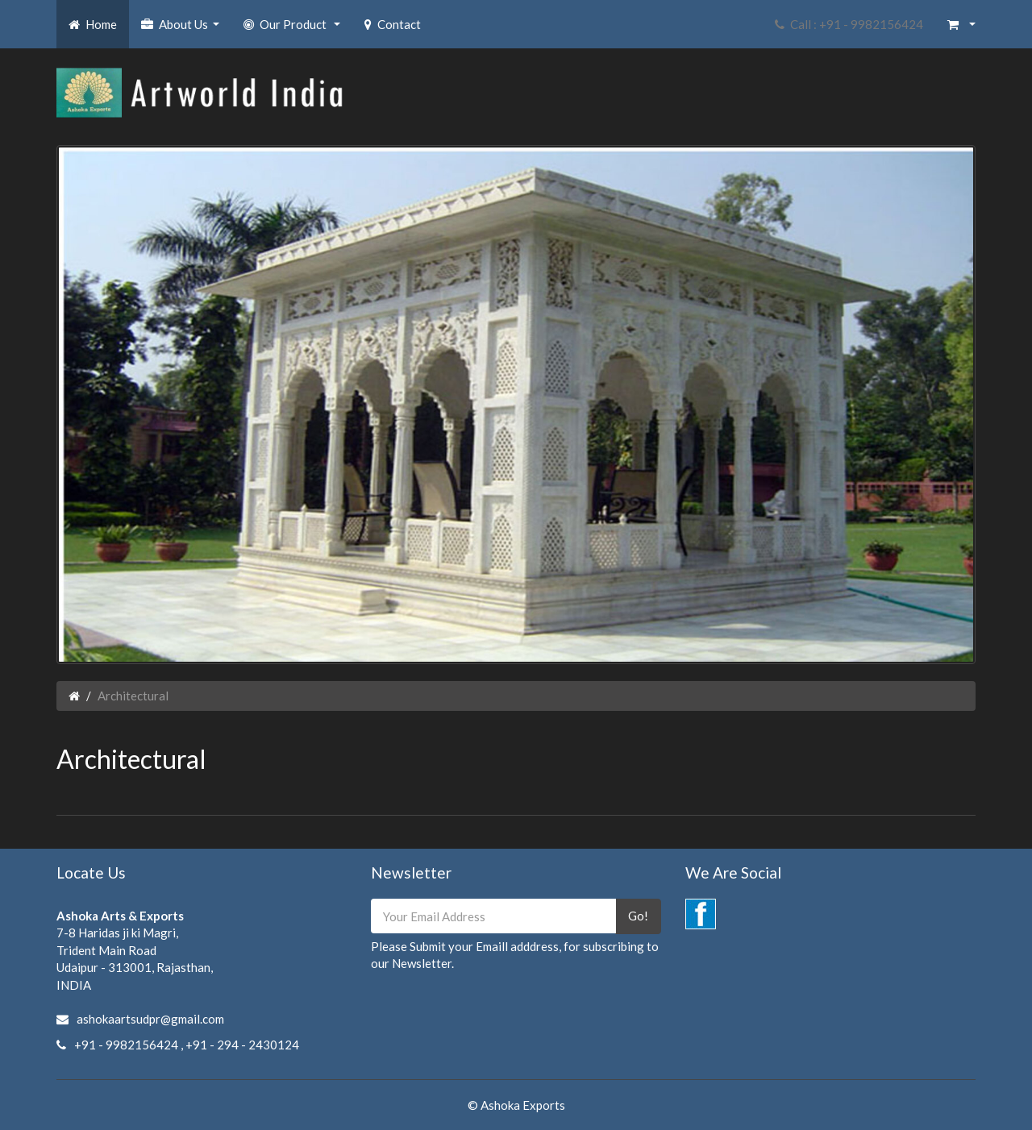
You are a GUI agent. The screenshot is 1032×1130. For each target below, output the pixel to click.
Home (93, 24)
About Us (182, 29)
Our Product (293, 29)
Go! (638, 915)
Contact (392, 24)
